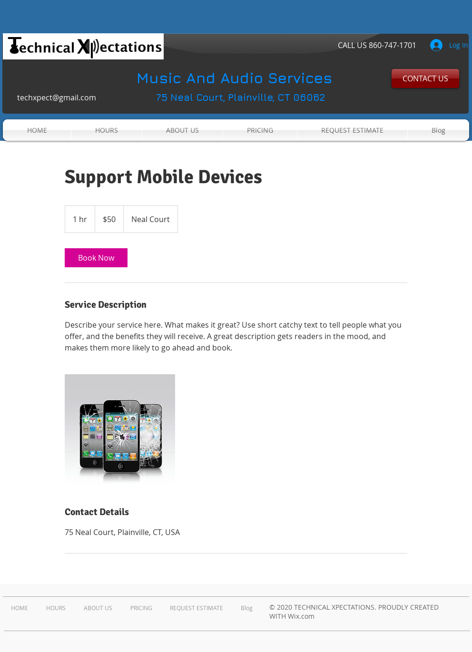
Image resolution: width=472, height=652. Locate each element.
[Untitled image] (120, 429)
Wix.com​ (301, 616)
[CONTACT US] (425, 78)
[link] (96, 257)
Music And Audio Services (234, 78)
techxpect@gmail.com (56, 97)
